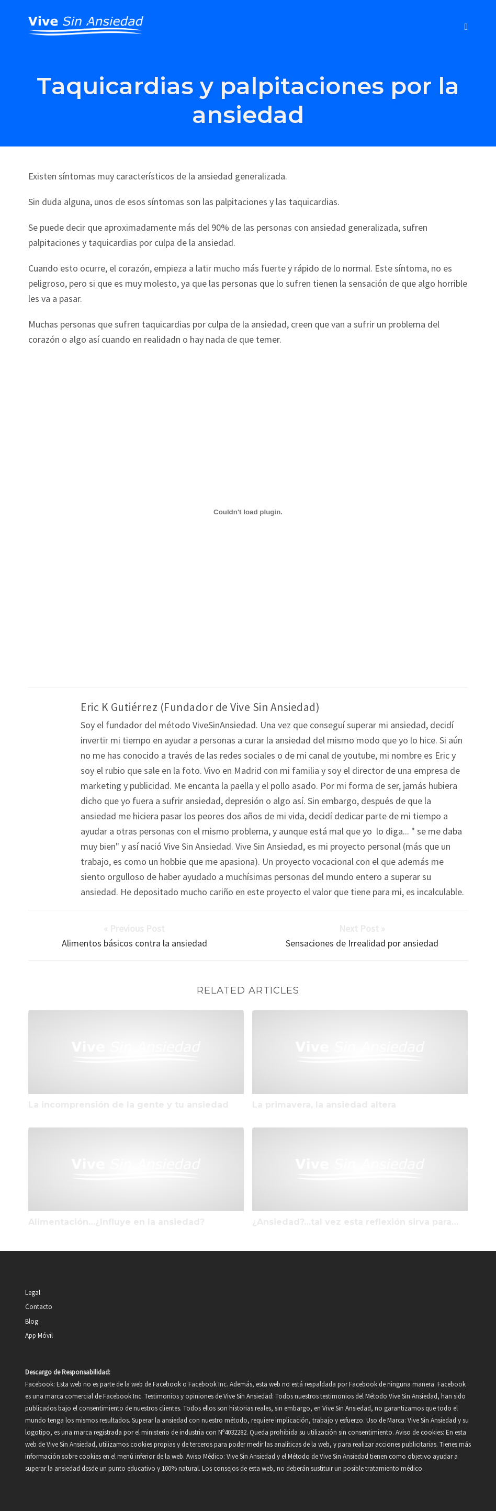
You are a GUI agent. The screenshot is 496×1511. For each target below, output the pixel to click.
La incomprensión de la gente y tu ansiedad (128, 1105)
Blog (31, 1321)
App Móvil (39, 1335)
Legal (32, 1292)
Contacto (38, 1306)
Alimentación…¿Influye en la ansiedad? (116, 1222)
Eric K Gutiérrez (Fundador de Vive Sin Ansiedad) (200, 707)
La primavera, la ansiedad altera (324, 1105)
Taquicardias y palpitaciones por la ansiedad (248, 100)
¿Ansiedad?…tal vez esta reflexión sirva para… (355, 1222)
